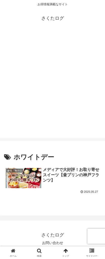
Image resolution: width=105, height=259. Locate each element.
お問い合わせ (52, 243)
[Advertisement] (52, 85)
